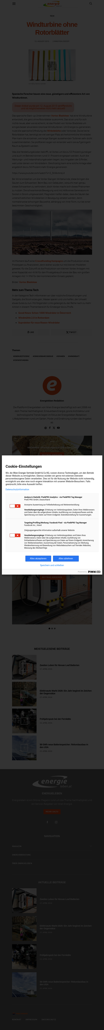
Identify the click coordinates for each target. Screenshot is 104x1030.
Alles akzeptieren (38, 558)
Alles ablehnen (66, 558)
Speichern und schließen (52, 565)
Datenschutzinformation (17, 489)
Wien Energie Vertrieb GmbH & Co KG (31, 473)
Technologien (71, 473)
